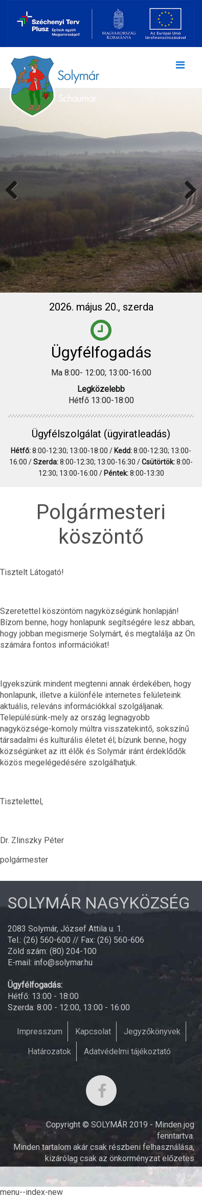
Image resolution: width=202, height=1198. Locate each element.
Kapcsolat (93, 1031)
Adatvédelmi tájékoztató (127, 1051)
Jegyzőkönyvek (152, 1031)
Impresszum (39, 1031)
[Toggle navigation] (180, 67)
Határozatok (49, 1051)
